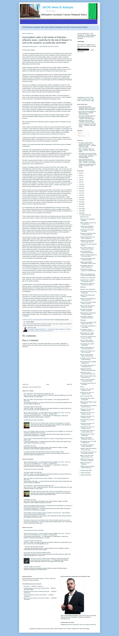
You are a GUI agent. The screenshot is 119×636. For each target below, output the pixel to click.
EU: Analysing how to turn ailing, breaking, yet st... (88, 442)
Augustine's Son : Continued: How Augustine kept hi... (87, 280)
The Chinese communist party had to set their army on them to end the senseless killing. (88, 155)
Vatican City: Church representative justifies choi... (88, 373)
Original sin (83, 287)
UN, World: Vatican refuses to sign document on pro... (87, 431)
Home (47, 384)
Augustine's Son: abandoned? (87, 289)
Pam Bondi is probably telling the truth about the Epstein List (87, 116)
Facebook (86, 97)
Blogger (87, 628)
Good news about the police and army (34, 546)
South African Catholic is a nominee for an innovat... (87, 317)
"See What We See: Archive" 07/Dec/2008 (87, 399)
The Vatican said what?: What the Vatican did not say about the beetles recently (44, 451)
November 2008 (84, 470)
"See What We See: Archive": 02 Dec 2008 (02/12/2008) (88, 452)
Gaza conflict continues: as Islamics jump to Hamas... (87, 248)
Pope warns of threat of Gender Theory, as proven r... (88, 303)
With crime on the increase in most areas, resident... (37, 598)
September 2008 (84, 475)
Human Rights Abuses (35, 323)
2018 (80, 191)
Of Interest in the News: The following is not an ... (87, 417)
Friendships (83, 320)
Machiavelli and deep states (86, 120)
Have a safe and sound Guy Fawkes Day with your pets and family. (86, 161)
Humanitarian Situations (46, 323)
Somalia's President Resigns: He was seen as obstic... (88, 255)
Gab (93, 99)
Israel (64, 323)
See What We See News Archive (49, 46)
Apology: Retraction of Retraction (85, 463)
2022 (80, 182)
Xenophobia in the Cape (30, 446)
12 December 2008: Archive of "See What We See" (87, 366)
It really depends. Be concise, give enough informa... (37, 588)
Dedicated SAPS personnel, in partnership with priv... (37, 591)
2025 (80, 175)
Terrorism (48, 325)
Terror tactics (43, 325)
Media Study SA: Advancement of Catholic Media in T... (88, 313)
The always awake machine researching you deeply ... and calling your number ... (86, 144)
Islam (53, 323)
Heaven (82, 386)
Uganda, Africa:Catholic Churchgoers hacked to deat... (88, 262)
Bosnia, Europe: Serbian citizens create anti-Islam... (88, 376)
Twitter (91, 97)
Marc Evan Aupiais (72, 624)
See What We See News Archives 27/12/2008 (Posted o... (88, 271)
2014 (80, 199)
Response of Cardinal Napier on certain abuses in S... (88, 299)
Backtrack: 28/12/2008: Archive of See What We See (88, 234)
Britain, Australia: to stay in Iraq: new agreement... (88, 223)
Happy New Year (84, 216)
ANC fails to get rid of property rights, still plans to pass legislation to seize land (50, 423)
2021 (80, 184)
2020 (80, 186)
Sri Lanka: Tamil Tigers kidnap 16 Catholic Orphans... (87, 259)
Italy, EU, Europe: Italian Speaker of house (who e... (87, 341)
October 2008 (84, 472)
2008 (80, 213)
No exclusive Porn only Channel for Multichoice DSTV (37, 552)
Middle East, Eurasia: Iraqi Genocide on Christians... (87, 460)
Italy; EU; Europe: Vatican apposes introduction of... (87, 355)
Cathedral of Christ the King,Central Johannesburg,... (88, 369)
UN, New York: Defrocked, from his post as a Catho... (88, 337)
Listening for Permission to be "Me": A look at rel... (87, 351)
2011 (80, 206)
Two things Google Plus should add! (33, 406)
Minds (92, 100)
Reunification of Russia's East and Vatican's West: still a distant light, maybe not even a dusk (47, 520)
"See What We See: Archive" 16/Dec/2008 (87, 344)
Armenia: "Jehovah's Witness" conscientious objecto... (87, 380)
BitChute (88, 100)
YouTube (83, 100)
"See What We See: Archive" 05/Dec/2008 (87, 434)
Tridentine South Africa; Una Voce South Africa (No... (87, 348)
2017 (80, 193)
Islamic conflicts (58, 323)
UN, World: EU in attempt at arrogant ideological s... (87, 445)
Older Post (69, 384)
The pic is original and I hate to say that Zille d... (36, 594)
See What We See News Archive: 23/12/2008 (86, 310)
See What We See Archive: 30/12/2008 (33, 420)
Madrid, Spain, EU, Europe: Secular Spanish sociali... (87, 333)
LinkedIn (79, 99)
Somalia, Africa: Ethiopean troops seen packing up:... (87, 227)
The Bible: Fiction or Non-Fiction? (32, 566)
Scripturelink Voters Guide (33, 325)
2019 (80, 188)
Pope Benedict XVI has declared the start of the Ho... (88, 406)
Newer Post (26, 384)
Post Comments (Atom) (35, 387)
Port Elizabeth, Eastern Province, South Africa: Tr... (87, 330)
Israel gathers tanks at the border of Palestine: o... (86, 266)
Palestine (25, 325)
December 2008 (84, 215)
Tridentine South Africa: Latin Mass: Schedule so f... (87, 237)
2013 (80, 202)
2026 (80, 173)
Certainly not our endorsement (87, 277)
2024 (80, 177)
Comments (81, 136)
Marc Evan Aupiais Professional (88, 624)
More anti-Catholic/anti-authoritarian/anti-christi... (87, 252)
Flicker (89, 99)
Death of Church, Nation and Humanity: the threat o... (87, 284)
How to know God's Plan (86, 396)
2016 (80, 195)
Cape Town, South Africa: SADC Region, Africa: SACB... (88, 323)
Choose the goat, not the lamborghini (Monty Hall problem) (87, 107)
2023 (80, 179)
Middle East (68, 323)
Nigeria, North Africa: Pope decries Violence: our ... (87, 456)
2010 (80, 208)
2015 (80, 197)
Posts (80, 133)
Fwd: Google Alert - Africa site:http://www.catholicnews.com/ (39, 393)
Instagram (84, 99)
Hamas (28, 323)
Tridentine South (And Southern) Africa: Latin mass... (88, 449)
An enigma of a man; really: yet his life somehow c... (88, 358)
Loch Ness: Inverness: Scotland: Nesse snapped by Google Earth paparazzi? (49, 558)
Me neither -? (27, 586)
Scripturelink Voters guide (30, 46)
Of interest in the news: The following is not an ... (87, 389)
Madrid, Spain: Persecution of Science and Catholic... (87, 306)
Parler (78, 100)
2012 (80, 204)
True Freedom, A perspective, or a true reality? (88, 326)
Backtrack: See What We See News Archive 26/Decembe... (88, 274)
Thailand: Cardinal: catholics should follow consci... (87, 467)
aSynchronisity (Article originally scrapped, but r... (88, 362)
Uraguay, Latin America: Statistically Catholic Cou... (87, 438)
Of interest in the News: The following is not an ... (87, 413)
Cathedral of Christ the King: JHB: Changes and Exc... (87, 241)
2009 (80, 210)
